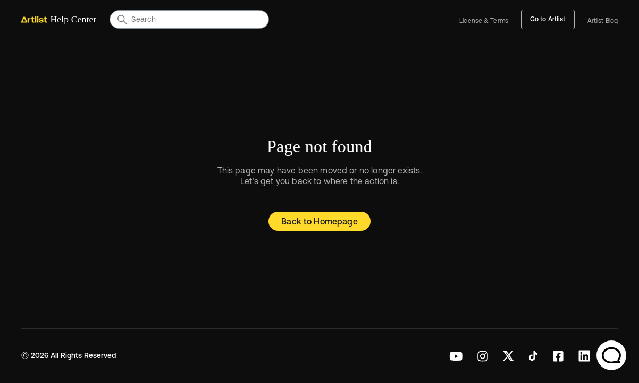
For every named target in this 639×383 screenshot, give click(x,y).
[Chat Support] (611, 355)
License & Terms (483, 21)
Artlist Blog (602, 21)
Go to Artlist (548, 19)
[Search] (189, 19)
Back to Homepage (319, 221)
